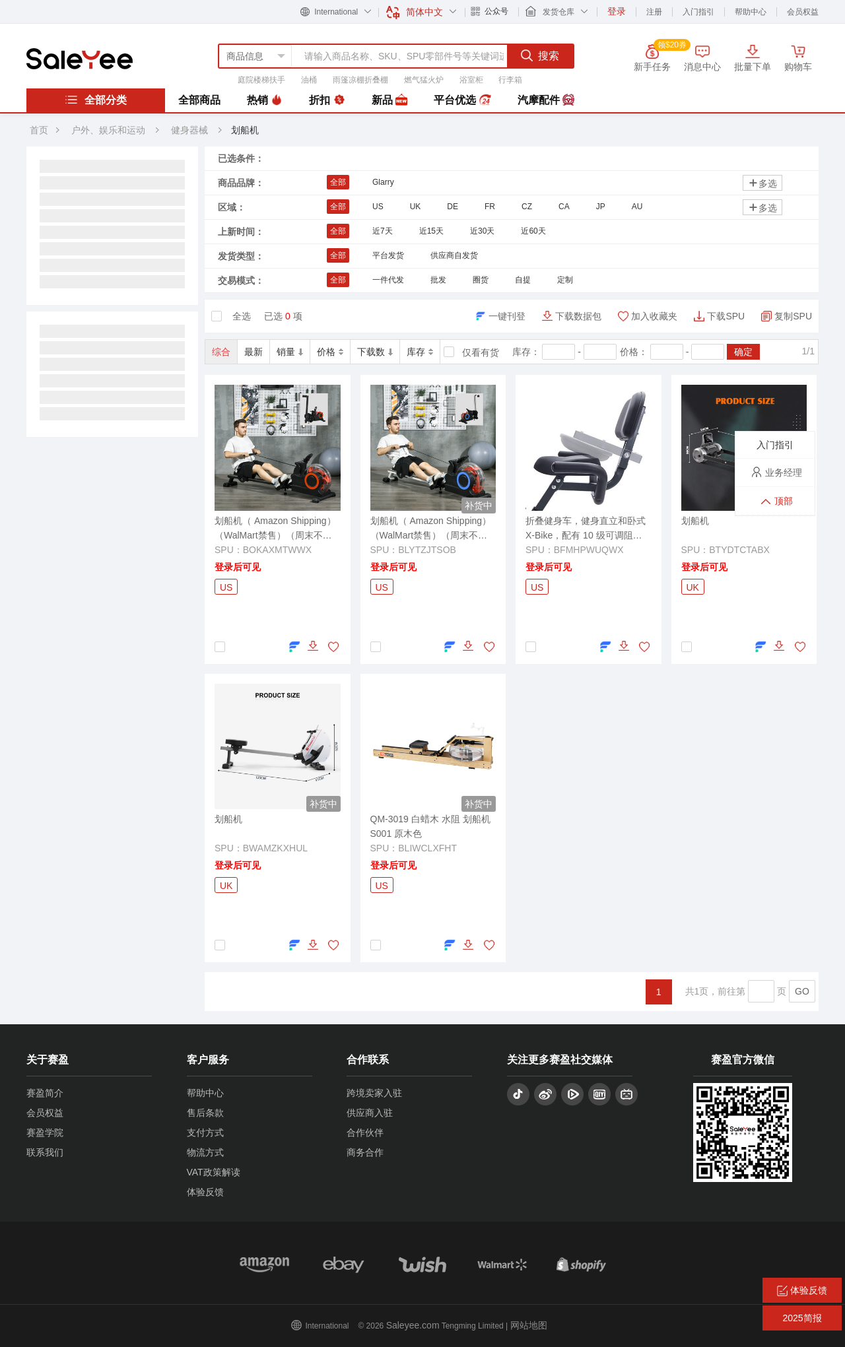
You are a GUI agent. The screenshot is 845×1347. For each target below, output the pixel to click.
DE (452, 206)
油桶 (309, 79)
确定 (743, 351)
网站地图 (528, 1325)
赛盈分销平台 (79, 59)
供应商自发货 (454, 255)
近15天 (431, 231)
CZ (527, 206)
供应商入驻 (370, 1112)
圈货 (481, 279)
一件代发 (388, 279)
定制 (565, 279)
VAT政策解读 (213, 1172)
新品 (389, 100)
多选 (762, 183)
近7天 (382, 231)
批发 (438, 279)
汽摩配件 (546, 100)
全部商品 (199, 100)
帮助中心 (750, 11)
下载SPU (726, 316)
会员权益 (803, 11)
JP (600, 206)
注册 (654, 11)
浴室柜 (471, 79)
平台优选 (462, 100)
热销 (265, 100)
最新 (253, 351)
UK (415, 206)
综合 (221, 351)
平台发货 (388, 255)
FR (490, 206)
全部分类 (96, 99)
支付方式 (205, 1132)
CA (564, 206)
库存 (420, 351)
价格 (330, 351)
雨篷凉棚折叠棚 (360, 79)
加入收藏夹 (654, 316)
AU (637, 206)
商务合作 (365, 1152)
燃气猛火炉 (424, 79)
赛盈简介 (44, 1093)
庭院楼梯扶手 (261, 79)
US (378, 206)
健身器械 (191, 130)
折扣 (327, 100)
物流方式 (205, 1152)
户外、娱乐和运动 (108, 130)
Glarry (383, 182)
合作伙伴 (365, 1132)
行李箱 (510, 79)
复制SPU (793, 316)
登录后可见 (238, 567)
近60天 (533, 231)
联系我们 (44, 1152)
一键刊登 (507, 316)
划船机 (245, 130)
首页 (39, 130)
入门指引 (698, 11)
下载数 (375, 352)
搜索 (540, 55)
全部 (338, 182)
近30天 (482, 231)
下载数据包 (578, 316)
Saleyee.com (413, 1325)
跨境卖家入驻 (374, 1093)
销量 (290, 352)
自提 (523, 279)
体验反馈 (205, 1192)
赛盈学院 (44, 1132)
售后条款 (205, 1112)
